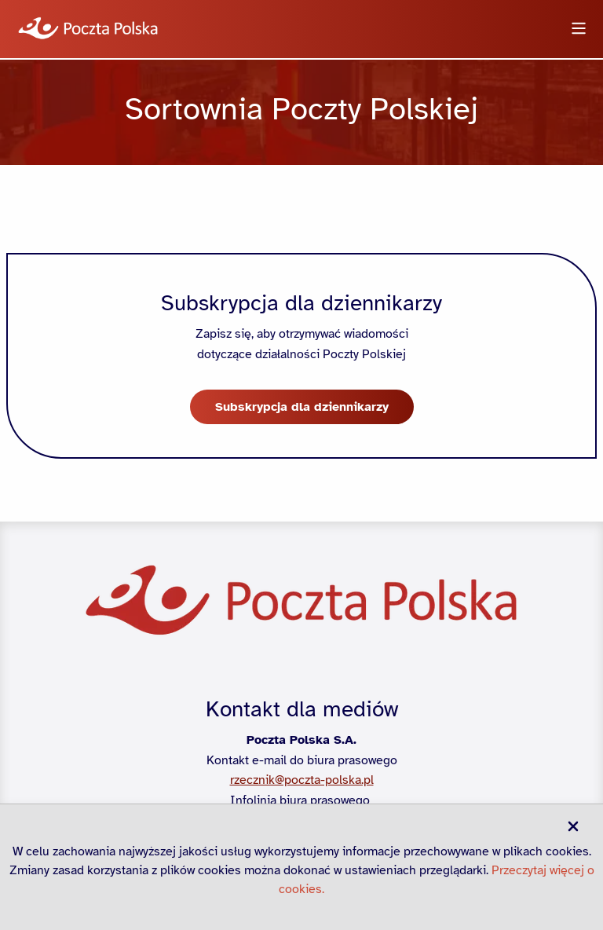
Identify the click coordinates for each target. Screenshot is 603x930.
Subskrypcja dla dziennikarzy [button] (302, 407)
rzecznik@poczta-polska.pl (302, 780)
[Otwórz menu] (578, 29)
